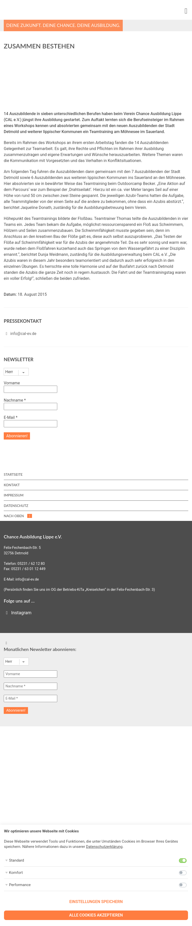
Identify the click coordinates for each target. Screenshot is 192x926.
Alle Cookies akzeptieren (96, 915)
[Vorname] (30, 674)
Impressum (14, 495)
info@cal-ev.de (23, 333)
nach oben (18, 516)
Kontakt (12, 485)
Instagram (18, 612)
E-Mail (11, 417)
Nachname (15, 400)
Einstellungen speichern (96, 901)
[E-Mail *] (30, 698)
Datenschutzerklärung (104, 846)
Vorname (12, 383)
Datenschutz (16, 506)
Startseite (13, 474)
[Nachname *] (30, 686)
